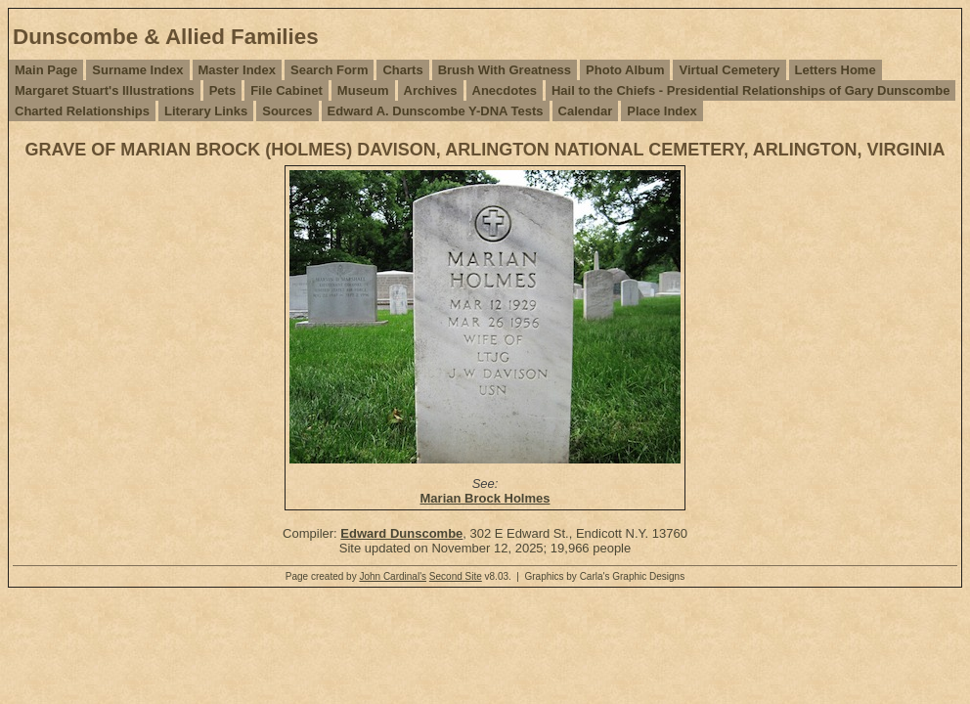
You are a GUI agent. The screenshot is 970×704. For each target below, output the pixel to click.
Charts (402, 70)
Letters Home (835, 70)
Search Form (329, 70)
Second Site (455, 576)
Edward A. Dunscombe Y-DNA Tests (436, 111)
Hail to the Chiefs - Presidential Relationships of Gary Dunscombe (750, 90)
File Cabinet (286, 90)
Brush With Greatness (504, 70)
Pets (222, 90)
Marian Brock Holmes (485, 498)
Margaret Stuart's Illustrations (105, 90)
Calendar (585, 111)
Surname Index (137, 70)
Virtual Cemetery (729, 70)
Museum (363, 90)
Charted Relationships (82, 111)
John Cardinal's (392, 576)
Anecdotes (504, 90)
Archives (431, 90)
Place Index (662, 111)
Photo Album (625, 70)
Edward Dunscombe (401, 533)
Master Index (237, 70)
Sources (287, 111)
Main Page (46, 70)
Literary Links (205, 111)
